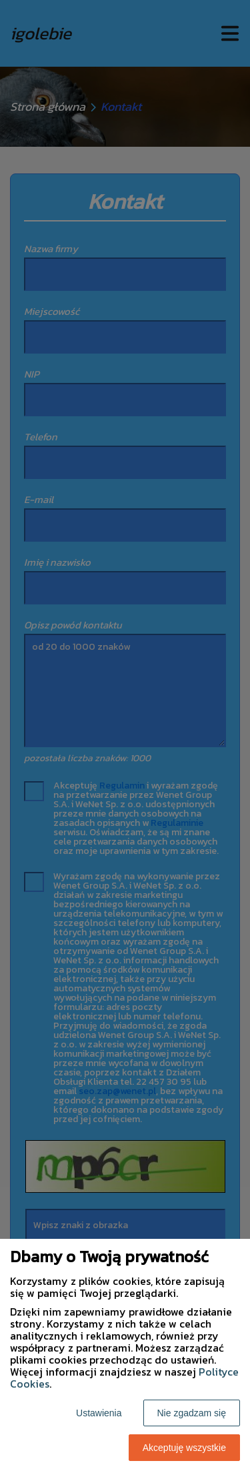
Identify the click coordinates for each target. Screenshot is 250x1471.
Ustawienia (98, 1413)
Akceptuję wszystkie (184, 1447)
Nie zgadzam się (192, 1413)
